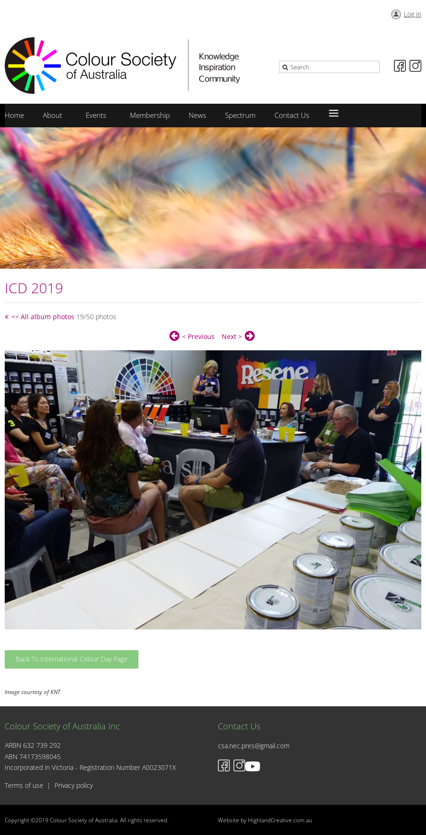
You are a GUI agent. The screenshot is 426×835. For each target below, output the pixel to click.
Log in (412, 13)
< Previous (198, 336)
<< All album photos (42, 316)
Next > (232, 336)
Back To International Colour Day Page (72, 658)
